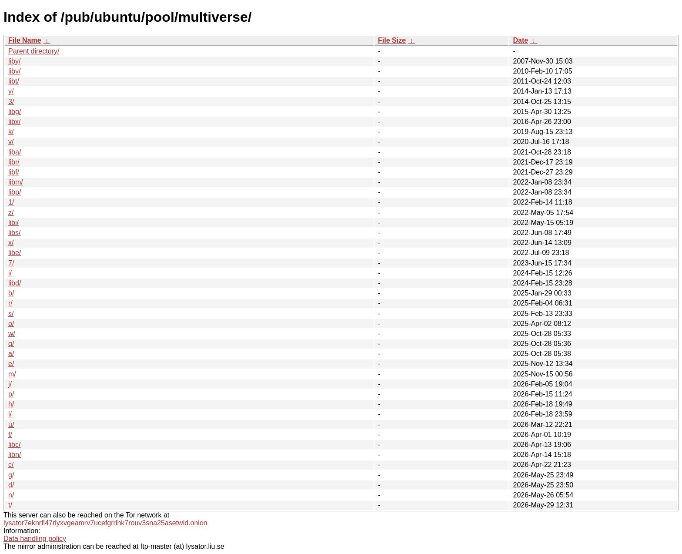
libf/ (13, 172)
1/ (11, 202)
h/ (11, 404)
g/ (11, 475)
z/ (10, 212)
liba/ (14, 152)
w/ (11, 333)
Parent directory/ (33, 51)
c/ (10, 464)
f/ (10, 434)
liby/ (14, 61)
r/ (10, 303)
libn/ (14, 454)
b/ (11, 293)
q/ (11, 343)
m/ (12, 374)
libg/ (14, 111)
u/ (11, 424)
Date (520, 40)
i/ (10, 273)
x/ (10, 242)
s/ (10, 313)
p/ (11, 394)
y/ (10, 91)
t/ (10, 505)
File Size (392, 40)
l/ (10, 414)
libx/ (14, 121)
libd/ (14, 283)
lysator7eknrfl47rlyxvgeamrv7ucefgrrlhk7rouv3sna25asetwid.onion (105, 523)
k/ (10, 131)
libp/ (14, 192)
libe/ (14, 252)
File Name (24, 40)
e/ (11, 363)
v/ (10, 141)
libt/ (13, 81)
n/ (11, 495)
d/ (11, 485)
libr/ (14, 162)
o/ (11, 323)
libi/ (13, 222)
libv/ (14, 71)
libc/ (14, 444)
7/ (11, 263)
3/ (11, 101)
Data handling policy (34, 538)
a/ (11, 353)
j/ (10, 384)
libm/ (15, 182)
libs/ (14, 232)
